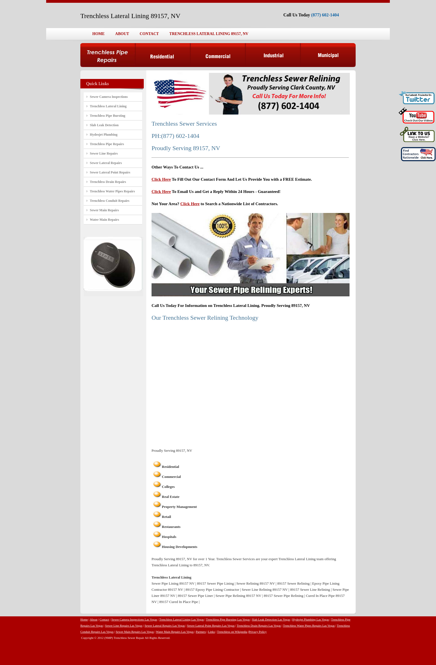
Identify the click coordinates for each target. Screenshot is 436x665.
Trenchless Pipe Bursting (107, 116)
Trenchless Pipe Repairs (107, 144)
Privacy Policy (257, 631)
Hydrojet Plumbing (103, 135)
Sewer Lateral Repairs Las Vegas (165, 625)
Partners (201, 631)
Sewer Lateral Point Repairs (110, 172)
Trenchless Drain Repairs (108, 182)
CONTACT (149, 34)
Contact (104, 619)
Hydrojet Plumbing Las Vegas (310, 619)
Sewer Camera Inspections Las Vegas (134, 619)
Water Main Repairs (104, 220)
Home (84, 619)
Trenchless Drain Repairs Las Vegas (259, 625)
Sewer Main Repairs (104, 210)
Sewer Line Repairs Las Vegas (123, 625)
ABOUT (122, 34)
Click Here (161, 179)
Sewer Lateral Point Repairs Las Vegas (211, 625)
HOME (98, 34)
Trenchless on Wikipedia (232, 631)
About (94, 619)
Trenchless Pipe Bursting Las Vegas (228, 619)
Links (211, 631)
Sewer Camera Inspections (109, 97)
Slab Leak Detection (104, 125)
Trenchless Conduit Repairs (109, 201)
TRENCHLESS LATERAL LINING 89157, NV (208, 34)
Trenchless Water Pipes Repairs (112, 191)
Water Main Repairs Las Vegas (175, 631)
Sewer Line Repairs (104, 153)
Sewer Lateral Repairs (106, 163)
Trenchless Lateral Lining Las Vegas (181, 619)
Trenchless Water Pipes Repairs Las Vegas (309, 625)
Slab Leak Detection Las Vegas (271, 619)
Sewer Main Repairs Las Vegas (135, 631)
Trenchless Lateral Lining (108, 106)
